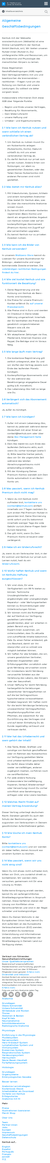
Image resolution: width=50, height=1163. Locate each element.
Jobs (4, 1127)
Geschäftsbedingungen (15, 1135)
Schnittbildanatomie (13, 1023)
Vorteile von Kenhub (13, 1094)
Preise (5, 1108)
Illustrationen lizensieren (16, 1111)
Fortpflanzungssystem (14, 1063)
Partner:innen (9, 1125)
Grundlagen (8, 1003)
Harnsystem (9, 1058)
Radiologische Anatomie (15, 1026)
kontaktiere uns (33, 502)
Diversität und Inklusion (15, 975)
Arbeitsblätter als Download (18, 1091)
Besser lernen (9, 1082)
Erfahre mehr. (33, 972)
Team (5, 1122)
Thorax (6, 1013)
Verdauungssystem (13, 1055)
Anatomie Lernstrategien (16, 1086)
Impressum (8, 1132)
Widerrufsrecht (10, 564)
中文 (4, 1159)
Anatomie (7, 999)
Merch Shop (8, 1113)
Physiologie (8, 1030)
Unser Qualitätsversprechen (17, 961)
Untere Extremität (12, 1008)
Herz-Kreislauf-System (15, 1043)
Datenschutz (9, 1137)
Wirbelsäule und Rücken (15, 1011)
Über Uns (7, 1118)
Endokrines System (13, 1050)
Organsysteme (10, 1074)
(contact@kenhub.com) (20, 506)
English (6, 1147)
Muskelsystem (10, 1038)
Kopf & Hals (8, 1018)
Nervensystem (10, 1040)
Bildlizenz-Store (24, 255)
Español (6, 1149)
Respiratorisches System (16, 1053)
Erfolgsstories (10, 1096)
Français (6, 1154)
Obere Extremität (12, 1006)
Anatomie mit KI (11, 1099)
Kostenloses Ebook (12, 1089)
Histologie (7, 1067)
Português (8, 1152)
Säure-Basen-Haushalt (14, 1060)
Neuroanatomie (10, 1021)
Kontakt (6, 1130)
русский (5, 1157)
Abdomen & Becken (13, 1016)
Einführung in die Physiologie (18, 1035)
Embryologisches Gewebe (16, 1077)
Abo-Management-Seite (27, 437)
